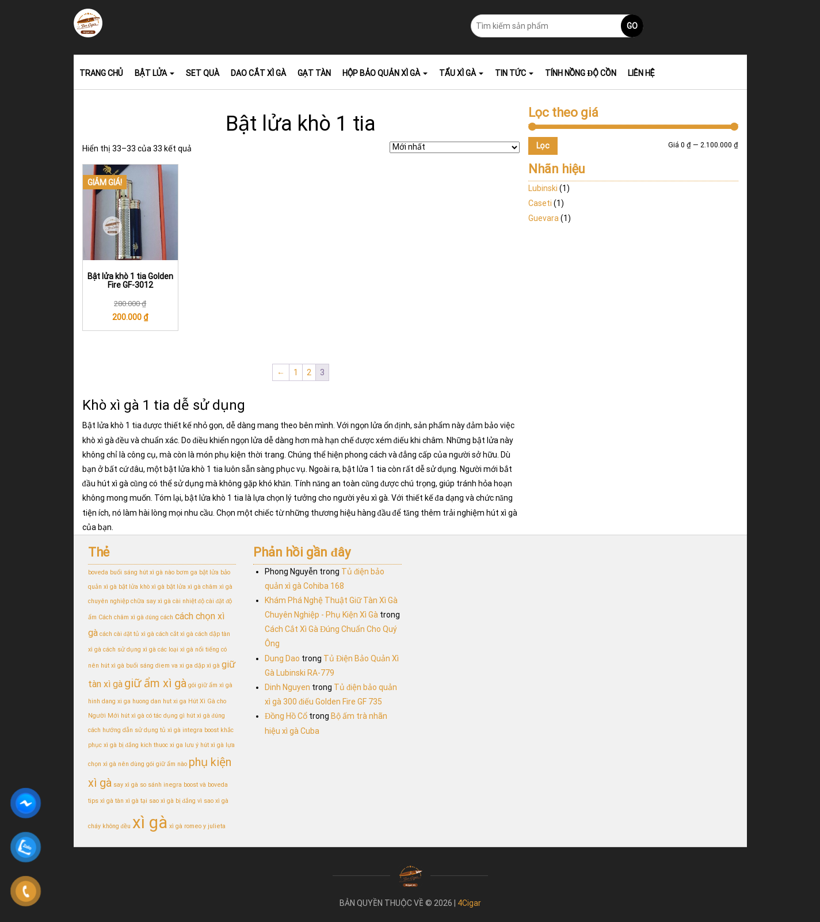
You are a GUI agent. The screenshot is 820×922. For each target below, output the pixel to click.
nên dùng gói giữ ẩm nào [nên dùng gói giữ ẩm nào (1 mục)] (152, 764)
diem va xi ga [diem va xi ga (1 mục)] (174, 665)
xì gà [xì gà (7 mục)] (149, 822)
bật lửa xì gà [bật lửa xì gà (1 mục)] (183, 586)
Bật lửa (155, 73)
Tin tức (514, 73)
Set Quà (202, 73)
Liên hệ (641, 73)
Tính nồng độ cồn (580, 73)
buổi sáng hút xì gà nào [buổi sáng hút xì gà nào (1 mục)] (142, 572)
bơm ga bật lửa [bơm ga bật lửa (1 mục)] (197, 572)
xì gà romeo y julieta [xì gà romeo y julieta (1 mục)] (197, 826)
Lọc (543, 145)
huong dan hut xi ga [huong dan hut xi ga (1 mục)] (159, 701)
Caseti (540, 203)
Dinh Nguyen (287, 687)
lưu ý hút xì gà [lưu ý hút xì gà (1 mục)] (204, 745)
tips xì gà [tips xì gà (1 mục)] (100, 801)
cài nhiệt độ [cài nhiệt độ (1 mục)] (188, 601)
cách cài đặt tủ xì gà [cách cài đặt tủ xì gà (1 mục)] (127, 634)
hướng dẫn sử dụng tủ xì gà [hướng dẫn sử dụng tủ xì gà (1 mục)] (141, 730)
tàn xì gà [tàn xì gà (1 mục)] (127, 801)
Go (632, 26)
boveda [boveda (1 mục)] (98, 572)
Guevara (543, 218)
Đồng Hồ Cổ (286, 716)
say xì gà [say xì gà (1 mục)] (125, 784)
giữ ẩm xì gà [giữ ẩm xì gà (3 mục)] (155, 683)
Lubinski (543, 188)
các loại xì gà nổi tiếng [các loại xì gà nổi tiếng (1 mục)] (188, 649)
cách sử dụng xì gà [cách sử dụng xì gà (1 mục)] (129, 649)
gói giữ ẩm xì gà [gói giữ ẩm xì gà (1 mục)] (210, 685)
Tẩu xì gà (461, 73)
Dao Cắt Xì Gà (258, 73)
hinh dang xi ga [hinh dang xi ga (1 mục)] (109, 701)
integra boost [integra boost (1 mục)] (200, 730)
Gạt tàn (314, 73)
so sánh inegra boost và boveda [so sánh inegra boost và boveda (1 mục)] (184, 784)
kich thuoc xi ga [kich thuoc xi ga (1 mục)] (161, 745)
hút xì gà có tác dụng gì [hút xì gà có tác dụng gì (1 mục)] (153, 715)
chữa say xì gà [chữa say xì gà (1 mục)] (151, 601)
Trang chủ (101, 73)
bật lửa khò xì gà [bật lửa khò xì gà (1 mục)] (142, 586)
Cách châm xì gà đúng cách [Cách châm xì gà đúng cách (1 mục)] (135, 617)
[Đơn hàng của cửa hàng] (455, 147)
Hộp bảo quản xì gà (385, 73)
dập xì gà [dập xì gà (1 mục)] (207, 665)
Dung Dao (282, 658)
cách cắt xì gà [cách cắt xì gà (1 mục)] (174, 634)
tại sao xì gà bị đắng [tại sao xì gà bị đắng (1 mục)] (168, 801)
